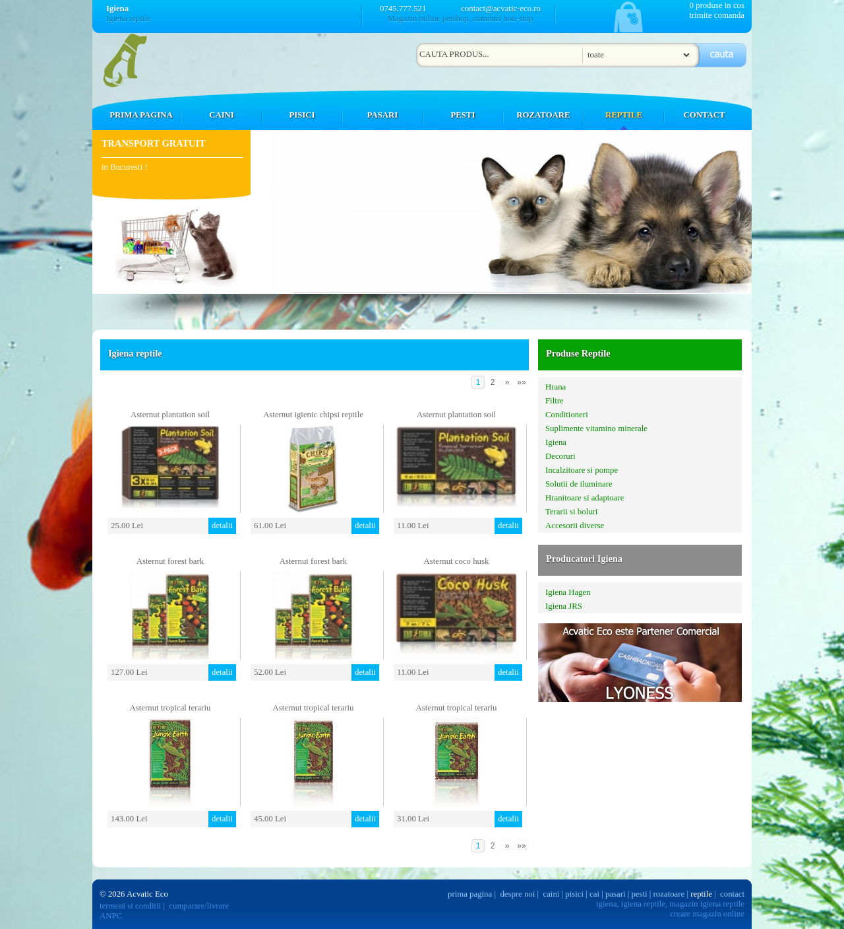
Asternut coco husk (456, 561)
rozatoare (669, 894)
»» (521, 382)
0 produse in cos (716, 5)
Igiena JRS (563, 606)
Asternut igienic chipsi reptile (313, 414)
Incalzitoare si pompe (581, 470)
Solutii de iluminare (579, 484)
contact (732, 894)
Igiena (555, 442)
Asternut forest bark (170, 561)
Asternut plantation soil (170, 414)
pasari (615, 894)
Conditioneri (566, 414)
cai (594, 894)
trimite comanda (716, 15)
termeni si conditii (130, 906)
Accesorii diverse (574, 525)
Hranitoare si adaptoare (584, 497)
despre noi (517, 894)
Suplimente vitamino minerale (596, 428)
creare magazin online (707, 913)
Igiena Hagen (568, 592)
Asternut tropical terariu (170, 707)
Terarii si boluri (571, 511)
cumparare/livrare (199, 906)
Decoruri (560, 456)
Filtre (554, 400)
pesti (639, 894)
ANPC (111, 915)
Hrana (555, 387)
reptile (701, 894)
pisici (574, 894)
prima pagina (470, 894)
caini (551, 894)
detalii (222, 525)
